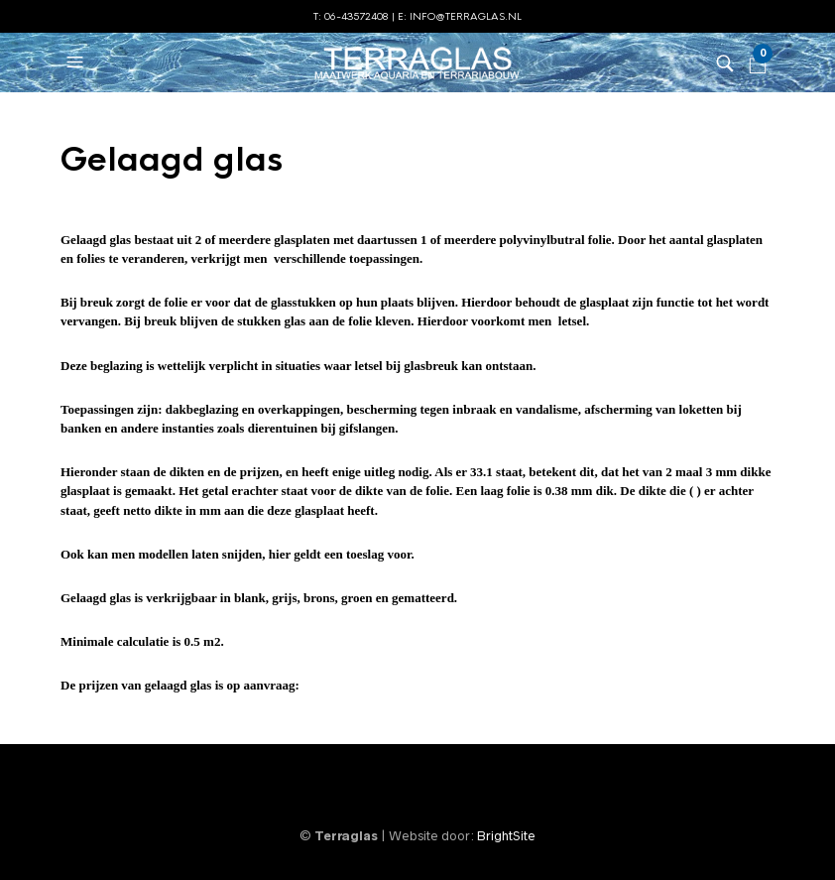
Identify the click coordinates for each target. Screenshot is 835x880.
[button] (77, 62)
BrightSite (506, 835)
